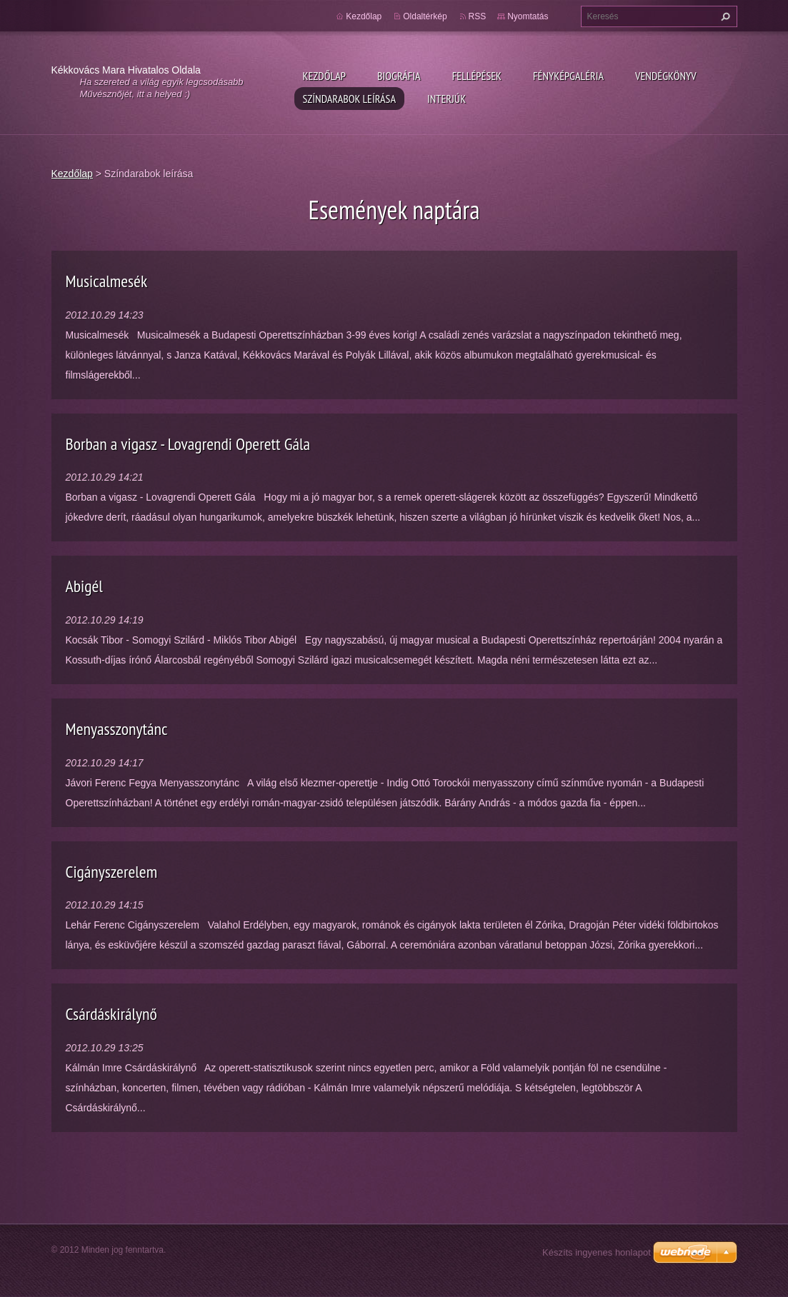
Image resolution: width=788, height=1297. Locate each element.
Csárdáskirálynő (111, 1014)
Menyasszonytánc (117, 729)
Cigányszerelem (112, 872)
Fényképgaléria (568, 76)
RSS (478, 16)
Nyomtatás (527, 16)
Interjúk (446, 98)
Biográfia (399, 76)
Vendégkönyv (666, 76)
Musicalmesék (107, 281)
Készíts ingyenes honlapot (596, 1252)
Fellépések (477, 76)
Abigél (84, 586)
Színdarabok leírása (349, 98)
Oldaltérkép (425, 16)
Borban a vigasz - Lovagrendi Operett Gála (188, 444)
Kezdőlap (324, 76)
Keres (723, 16)
